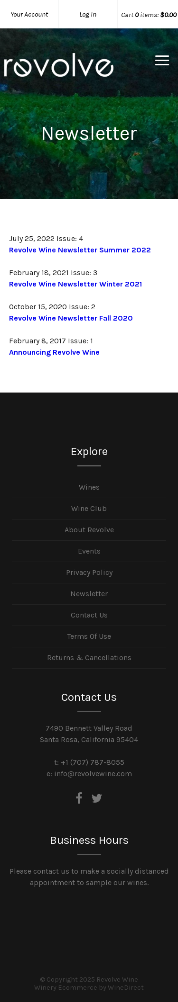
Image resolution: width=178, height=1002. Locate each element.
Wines (89, 487)
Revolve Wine (58, 73)
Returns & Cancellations (89, 657)
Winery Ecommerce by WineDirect (89, 988)
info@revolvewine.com (93, 773)
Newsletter (89, 593)
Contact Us (89, 614)
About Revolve (89, 529)
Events (89, 550)
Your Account (29, 14)
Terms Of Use (89, 636)
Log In (87, 14)
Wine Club (89, 508)
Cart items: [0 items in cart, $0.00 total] (149, 14)
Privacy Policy (89, 572)
